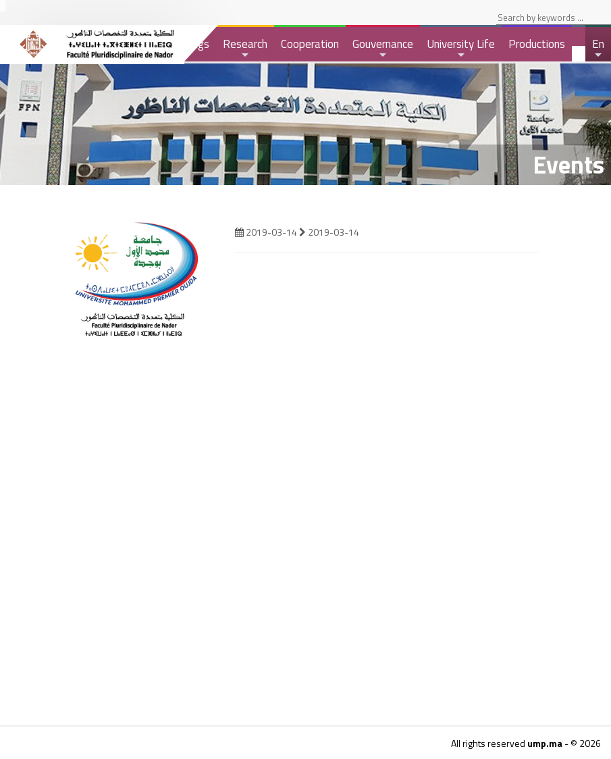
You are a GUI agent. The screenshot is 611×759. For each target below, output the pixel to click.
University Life (461, 48)
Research (245, 48)
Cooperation (310, 44)
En (598, 48)
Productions (536, 44)
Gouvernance (382, 48)
